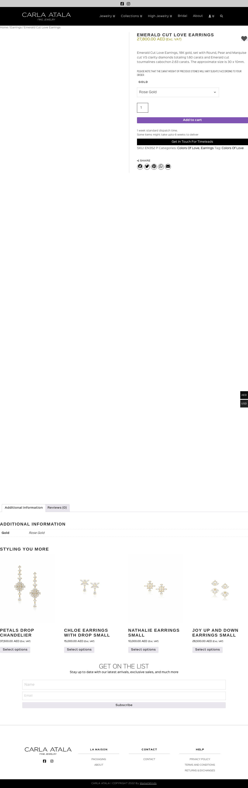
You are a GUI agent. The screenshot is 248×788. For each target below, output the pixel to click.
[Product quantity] (142, 108)
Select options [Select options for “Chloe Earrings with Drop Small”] (79, 649)
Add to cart (192, 120)
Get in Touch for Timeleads (192, 142)
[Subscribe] (124, 705)
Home (4, 27)
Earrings (16, 27)
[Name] (124, 685)
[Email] (124, 696)
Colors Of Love (188, 148)
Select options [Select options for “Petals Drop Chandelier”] (15, 649)
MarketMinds (148, 783)
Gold (143, 81)
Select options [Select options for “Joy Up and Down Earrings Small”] (207, 649)
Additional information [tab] (24, 508)
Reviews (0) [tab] (57, 508)
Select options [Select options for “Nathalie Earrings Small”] (143, 649)
